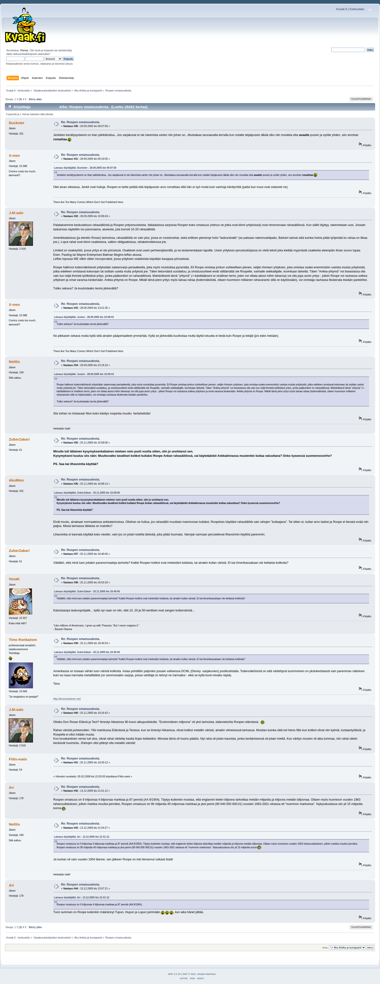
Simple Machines (206, 974)
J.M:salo (16, 213)
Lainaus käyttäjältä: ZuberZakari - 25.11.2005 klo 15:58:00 (87, 492)
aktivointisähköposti (25, 54)
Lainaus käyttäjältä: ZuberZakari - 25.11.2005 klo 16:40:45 (87, 591)
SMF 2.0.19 (174, 974)
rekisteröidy (65, 50)
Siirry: (325, 947)
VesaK (14, 579)
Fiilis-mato (18, 759)
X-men (14, 155)
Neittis (14, 362)
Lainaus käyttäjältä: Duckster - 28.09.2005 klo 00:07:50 (85, 167)
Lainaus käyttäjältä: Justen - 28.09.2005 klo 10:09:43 (84, 317)
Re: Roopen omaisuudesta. (80, 122)
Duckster (16, 123)
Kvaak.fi (341, 9)
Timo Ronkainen (23, 640)
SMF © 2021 (189, 974)
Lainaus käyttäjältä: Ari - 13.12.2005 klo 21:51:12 (81, 836)
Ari (11, 787)
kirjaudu (49, 50)
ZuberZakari (19, 439)
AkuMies (16, 480)
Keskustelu (356, 9)
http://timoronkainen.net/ (67, 698)
